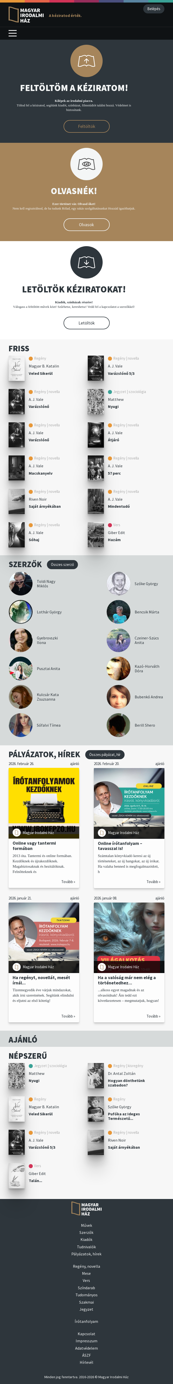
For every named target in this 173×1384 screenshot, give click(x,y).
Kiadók (86, 1239)
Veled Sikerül (41, 373)
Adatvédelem (86, 1348)
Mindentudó (119, 506)
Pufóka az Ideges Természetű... (124, 1116)
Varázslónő (39, 406)
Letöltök (86, 323)
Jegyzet (86, 1309)
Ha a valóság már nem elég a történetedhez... (127, 980)
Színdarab (86, 1287)
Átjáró (113, 439)
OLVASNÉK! (74, 191)
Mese (86, 1273)
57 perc (114, 473)
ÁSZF (86, 1355)
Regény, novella (86, 1266)
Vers (86, 1280)
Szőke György (119, 1106)
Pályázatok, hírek (86, 1253)
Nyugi (113, 406)
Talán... (35, 1180)
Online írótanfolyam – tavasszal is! (120, 845)
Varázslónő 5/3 (121, 373)
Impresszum (86, 1340)
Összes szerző (62, 564)
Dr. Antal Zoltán (121, 1073)
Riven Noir (38, 499)
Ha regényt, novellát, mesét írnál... (41, 980)
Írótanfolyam (86, 1321)
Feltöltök (86, 126)
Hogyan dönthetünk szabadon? (126, 1083)
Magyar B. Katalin (44, 366)
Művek (86, 1225)
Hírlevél (86, 1362)
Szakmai (86, 1302)
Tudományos (86, 1294)
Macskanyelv (40, 473)
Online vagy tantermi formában (34, 845)
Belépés (153, 8)
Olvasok (86, 224)
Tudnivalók (86, 1246)
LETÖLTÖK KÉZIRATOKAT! (74, 289)
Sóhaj (34, 539)
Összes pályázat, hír (105, 754)
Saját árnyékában (45, 506)
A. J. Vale (115, 366)
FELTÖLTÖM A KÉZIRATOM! (74, 88)
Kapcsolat (86, 1333)
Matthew (116, 399)
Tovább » (68, 882)
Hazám (114, 539)
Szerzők (86, 1232)
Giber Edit (116, 532)
